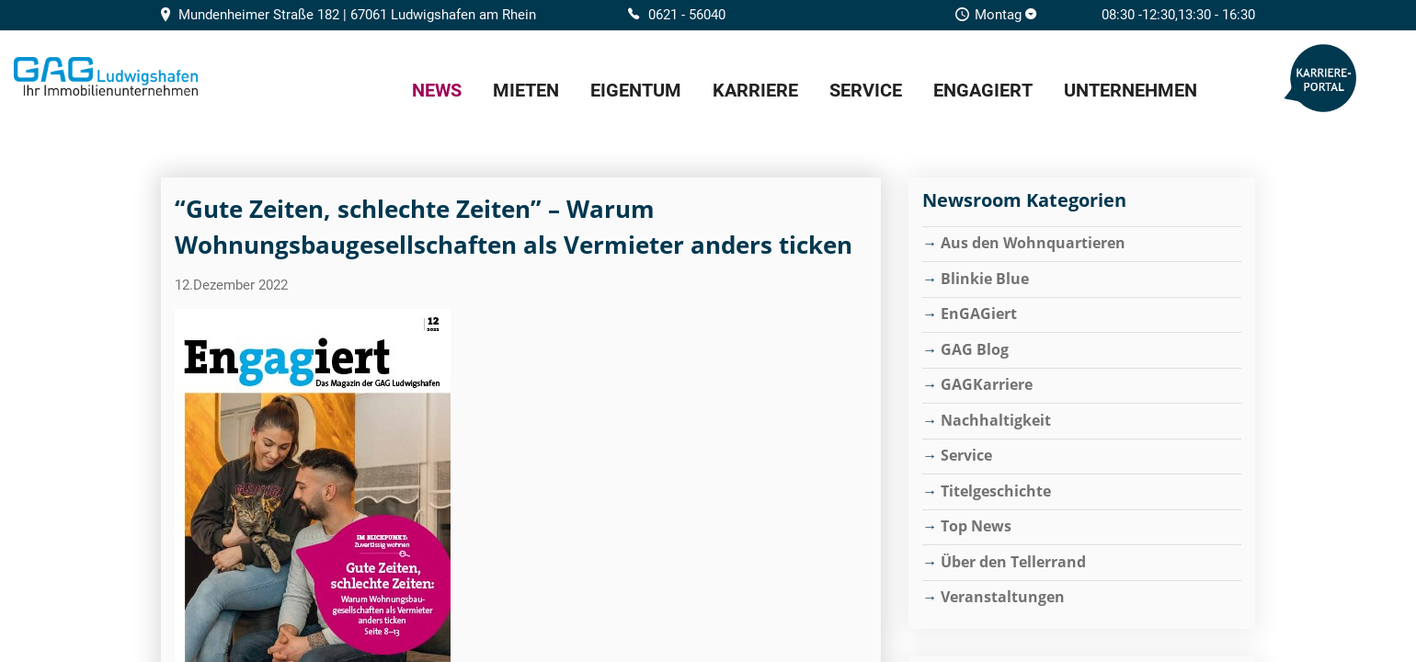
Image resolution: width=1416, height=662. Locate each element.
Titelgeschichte (996, 491)
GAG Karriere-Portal (1320, 78)
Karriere (755, 90)
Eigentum (635, 90)
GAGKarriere (987, 384)
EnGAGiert (983, 90)
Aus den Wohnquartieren (1033, 243)
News (437, 90)
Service (865, 90)
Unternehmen (1130, 90)
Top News (976, 526)
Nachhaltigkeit (996, 420)
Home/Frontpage (106, 76)
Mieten (526, 90)
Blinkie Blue (985, 278)
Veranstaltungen (1003, 597)
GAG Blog (975, 349)
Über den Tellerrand (1013, 562)
